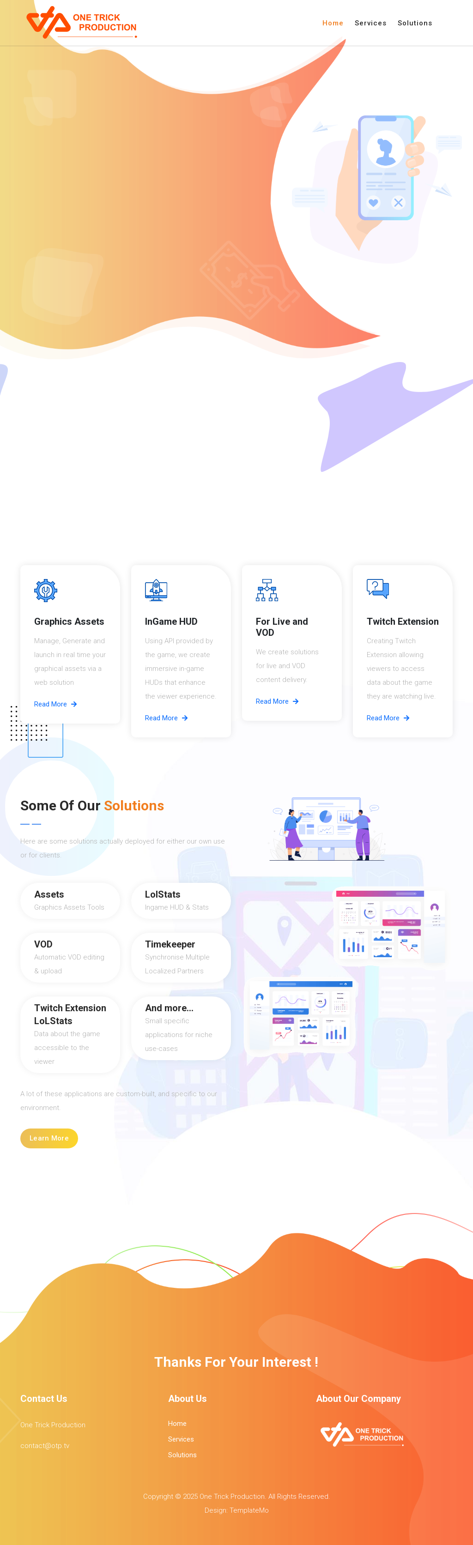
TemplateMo (249, 1510)
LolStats (163, 894)
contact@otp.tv (44, 1446)
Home (333, 23)
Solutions (415, 23)
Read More (55, 704)
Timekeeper (170, 944)
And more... (169, 1008)
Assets (49, 894)
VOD (43, 944)
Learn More (49, 1138)
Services (371, 23)
